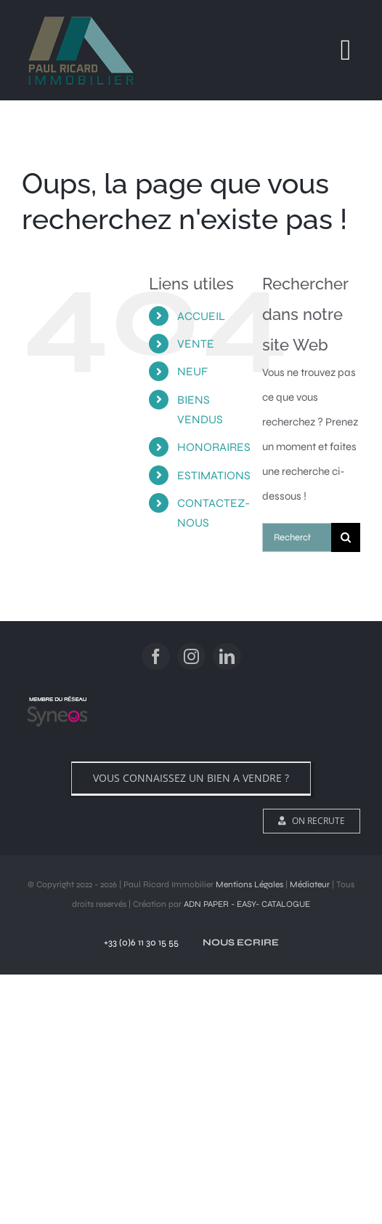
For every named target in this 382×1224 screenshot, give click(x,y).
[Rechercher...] (296, 537)
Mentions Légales (249, 884)
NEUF (192, 371)
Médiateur (310, 884)
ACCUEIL (201, 316)
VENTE (195, 344)
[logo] (57, 696)
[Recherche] (345, 537)
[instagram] (191, 656)
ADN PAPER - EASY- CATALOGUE (247, 904)
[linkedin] (227, 656)
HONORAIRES (214, 447)
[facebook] (156, 656)
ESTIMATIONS (214, 475)
